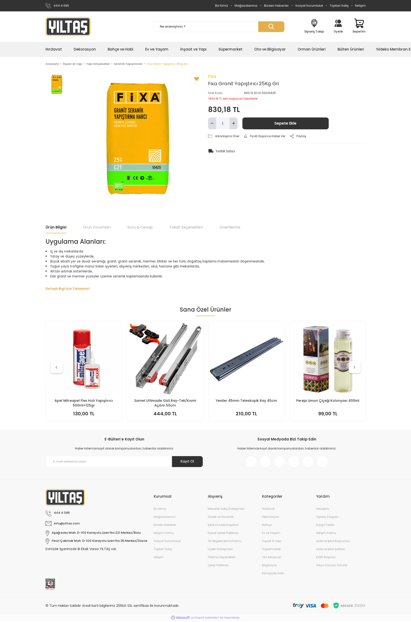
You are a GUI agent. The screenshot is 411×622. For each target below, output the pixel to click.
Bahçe (267, 526)
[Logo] (68, 26)
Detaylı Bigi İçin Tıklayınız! (68, 289)
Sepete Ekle (285, 124)
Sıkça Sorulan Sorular (331, 566)
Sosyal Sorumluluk (309, 5)
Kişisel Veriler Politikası (223, 534)
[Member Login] (338, 27)
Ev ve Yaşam (271, 534)
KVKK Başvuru (326, 558)
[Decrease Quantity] (212, 124)
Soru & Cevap (140, 228)
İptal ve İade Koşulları (223, 526)
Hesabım (322, 509)
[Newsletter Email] (124, 462)
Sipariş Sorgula (327, 517)
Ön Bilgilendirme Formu (224, 542)
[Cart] (358, 27)
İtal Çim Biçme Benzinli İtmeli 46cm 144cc (165, 403)
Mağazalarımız (246, 5)
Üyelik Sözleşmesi (220, 550)
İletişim (360, 5)
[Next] (354, 368)
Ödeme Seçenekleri (221, 558)
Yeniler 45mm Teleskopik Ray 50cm (327, 401)
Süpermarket (271, 550)
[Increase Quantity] (234, 124)
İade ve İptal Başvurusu (333, 542)
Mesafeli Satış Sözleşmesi (226, 509)
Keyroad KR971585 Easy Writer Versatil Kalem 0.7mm (84, 403)
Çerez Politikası (218, 566)
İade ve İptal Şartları (330, 550)
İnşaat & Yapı (271, 542)
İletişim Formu (164, 534)
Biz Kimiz (221, 5)
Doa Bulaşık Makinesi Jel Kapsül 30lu (246, 401)
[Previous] (57, 368)
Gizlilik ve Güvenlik (221, 517)
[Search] (219, 26)
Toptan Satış (339, 5)
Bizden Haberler (276, 5)
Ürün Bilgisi (56, 228)
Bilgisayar (269, 566)
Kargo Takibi (325, 526)
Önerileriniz (230, 228)
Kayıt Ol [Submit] (187, 462)
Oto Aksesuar (271, 558)
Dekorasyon (270, 517)
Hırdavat (268, 509)
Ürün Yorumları (97, 228)
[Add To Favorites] (196, 80)
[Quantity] (223, 124)
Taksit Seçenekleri (186, 228)
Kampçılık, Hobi (273, 574)
